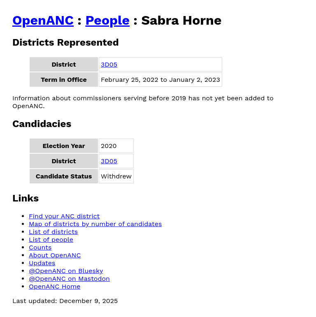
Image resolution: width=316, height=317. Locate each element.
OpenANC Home (55, 286)
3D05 (109, 64)
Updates (42, 263)
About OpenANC (55, 255)
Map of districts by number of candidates (95, 224)
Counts (40, 247)
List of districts (53, 232)
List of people (51, 239)
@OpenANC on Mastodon (69, 278)
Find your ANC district (64, 216)
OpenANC (43, 20)
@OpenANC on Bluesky (66, 271)
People (107, 20)
